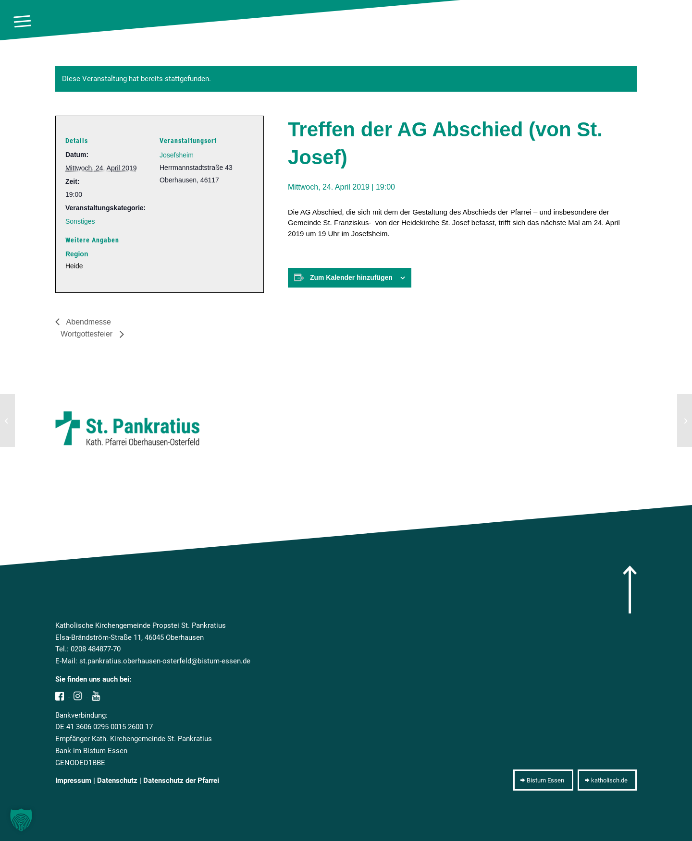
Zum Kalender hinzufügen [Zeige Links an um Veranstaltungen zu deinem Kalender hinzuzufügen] (351, 277)
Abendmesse (87, 322)
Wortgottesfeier (88, 334)
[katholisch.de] (607, 780)
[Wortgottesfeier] (684, 420)
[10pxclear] (675, 21)
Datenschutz (117, 780)
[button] (21, 820)
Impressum (73, 780)
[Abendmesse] (7, 420)
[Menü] (22, 21)
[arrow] (630, 589)
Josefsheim (177, 155)
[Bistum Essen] (543, 780)
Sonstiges (80, 221)
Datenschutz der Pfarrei (181, 780)
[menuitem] (22, 21)
